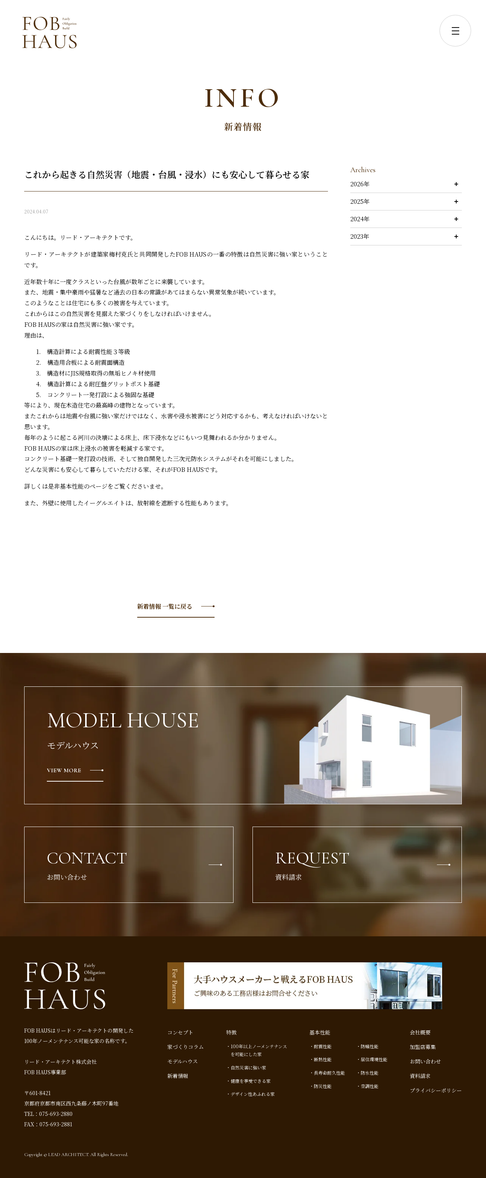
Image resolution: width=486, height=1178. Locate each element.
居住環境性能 (374, 1059)
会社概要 (420, 1032)
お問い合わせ (425, 1061)
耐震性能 (323, 1046)
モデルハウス (182, 1061)
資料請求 (420, 1075)
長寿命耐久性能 (329, 1072)
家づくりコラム (185, 1046)
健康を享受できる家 (251, 1081)
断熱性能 (323, 1059)
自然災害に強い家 (248, 1067)
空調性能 (370, 1086)
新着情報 (177, 1075)
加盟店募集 (423, 1046)
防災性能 (323, 1086)
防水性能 (370, 1072)
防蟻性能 (370, 1046)
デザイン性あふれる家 (253, 1094)
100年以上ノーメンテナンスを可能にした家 (259, 1050)
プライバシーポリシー (436, 1090)
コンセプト (180, 1032)
